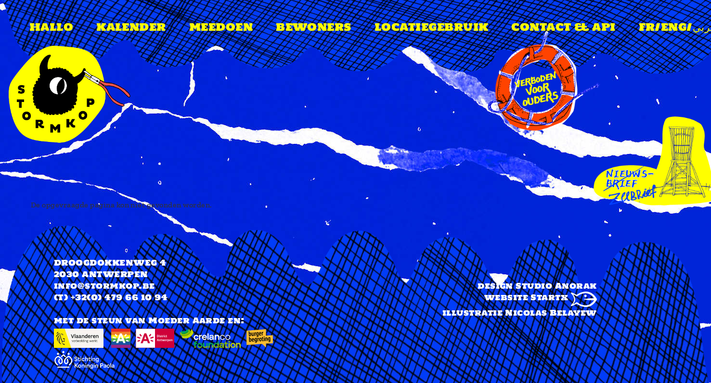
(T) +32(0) (78, 297)
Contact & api (563, 27)
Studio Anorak (556, 286)
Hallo (51, 27)
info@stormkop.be (104, 286)
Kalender (131, 27)
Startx (563, 297)
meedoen (221, 27)
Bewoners (313, 27)
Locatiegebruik (432, 27)
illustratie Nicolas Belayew (519, 312)
